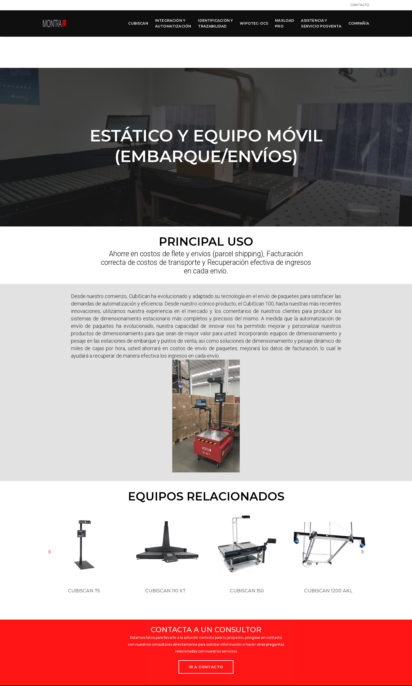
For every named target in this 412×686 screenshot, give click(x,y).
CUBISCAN (138, 23)
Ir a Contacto (206, 634)
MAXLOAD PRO (284, 23)
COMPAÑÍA (358, 23)
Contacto (359, 5)
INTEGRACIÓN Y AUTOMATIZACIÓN (173, 23)
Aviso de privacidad (230, 666)
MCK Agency (359, 680)
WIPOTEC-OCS (254, 23)
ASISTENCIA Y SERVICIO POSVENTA (321, 23)
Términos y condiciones (273, 666)
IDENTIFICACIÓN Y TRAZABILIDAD (215, 23)
